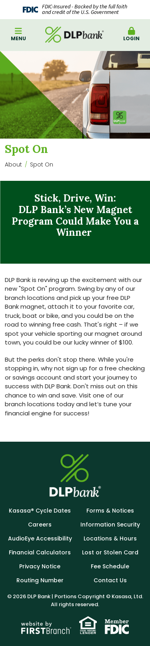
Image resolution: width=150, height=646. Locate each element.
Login (132, 34)
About (13, 164)
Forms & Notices (110, 511)
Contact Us (110, 580)
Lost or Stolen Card (110, 552)
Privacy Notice (39, 566)
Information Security (110, 525)
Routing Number (40, 580)
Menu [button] (18, 34)
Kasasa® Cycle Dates (40, 511)
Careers (40, 525)
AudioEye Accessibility (40, 538)
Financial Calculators (40, 552)
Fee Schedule (110, 566)
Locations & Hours (110, 538)
